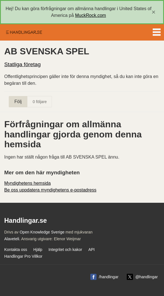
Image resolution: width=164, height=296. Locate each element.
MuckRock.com (90, 15)
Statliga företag (22, 64)
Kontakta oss (15, 249)
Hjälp (37, 249)
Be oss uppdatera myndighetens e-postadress (50, 190)
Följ (18, 101)
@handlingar (146, 277)
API (91, 249)
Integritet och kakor (65, 249)
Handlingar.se (23, 32)
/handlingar (108, 277)
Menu (156, 31)
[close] (153, 12)
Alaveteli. (12, 239)
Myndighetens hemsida (27, 183)
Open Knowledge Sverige (41, 232)
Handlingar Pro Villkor (23, 256)
